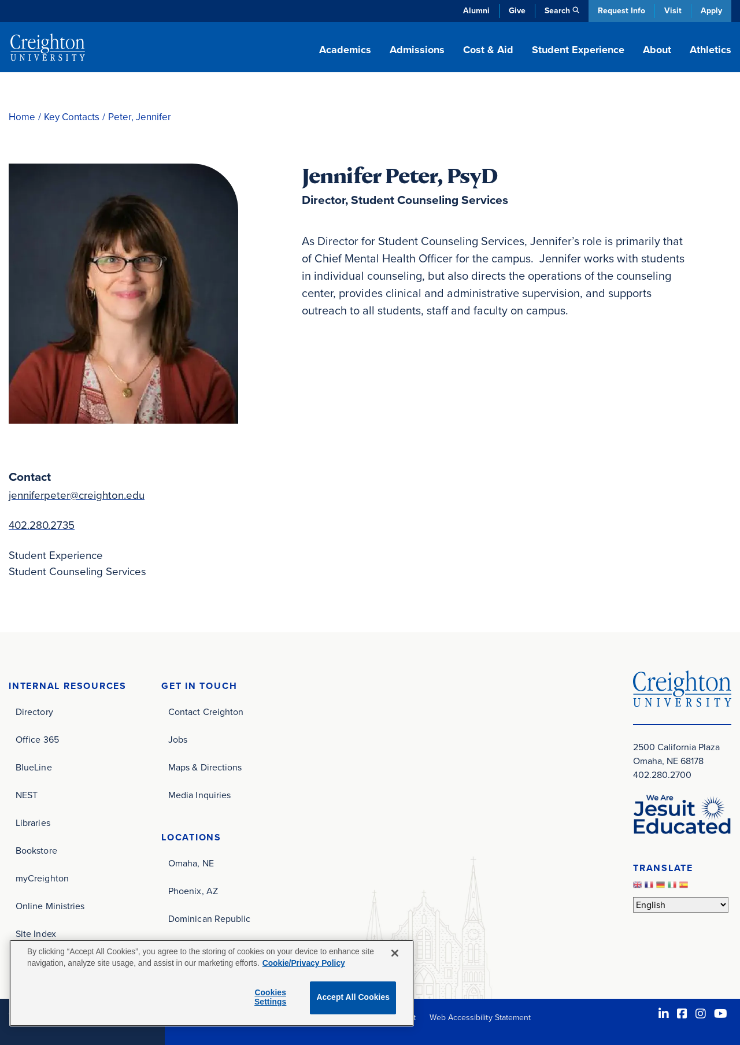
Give (517, 11)
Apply (711, 11)
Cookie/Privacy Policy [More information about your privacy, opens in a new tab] (303, 963)
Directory (34, 711)
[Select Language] (680, 905)
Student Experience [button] (578, 50)
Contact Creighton (205, 711)
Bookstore (36, 850)
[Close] (395, 953)
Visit (673, 11)
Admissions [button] (417, 50)
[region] (211, 983)
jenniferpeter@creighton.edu (77, 495)
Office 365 (37, 739)
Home (22, 117)
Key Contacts (71, 117)
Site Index (36, 933)
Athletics (710, 50)
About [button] (657, 50)
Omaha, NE (191, 863)
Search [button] (557, 11)
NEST (27, 795)
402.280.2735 (42, 525)
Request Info (621, 11)
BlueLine (34, 767)
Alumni (476, 11)
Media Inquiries (199, 795)
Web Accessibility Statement (480, 1017)
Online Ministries (50, 906)
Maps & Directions (205, 767)
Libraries (33, 822)
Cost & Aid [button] (488, 50)
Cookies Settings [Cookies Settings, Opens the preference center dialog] (270, 997)
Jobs (177, 739)
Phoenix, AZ (193, 891)
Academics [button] (345, 50)
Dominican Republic (209, 918)
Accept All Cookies (353, 997)
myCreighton (42, 878)
